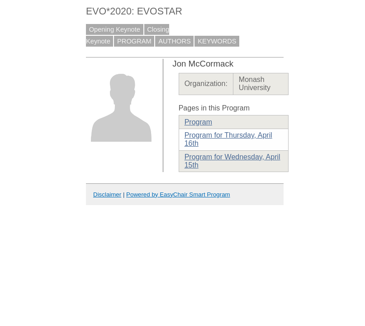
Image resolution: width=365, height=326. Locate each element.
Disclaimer (107, 194)
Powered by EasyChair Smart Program (178, 194)
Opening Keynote (114, 29)
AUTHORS (174, 41)
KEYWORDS (217, 41)
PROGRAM (134, 41)
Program (198, 122)
